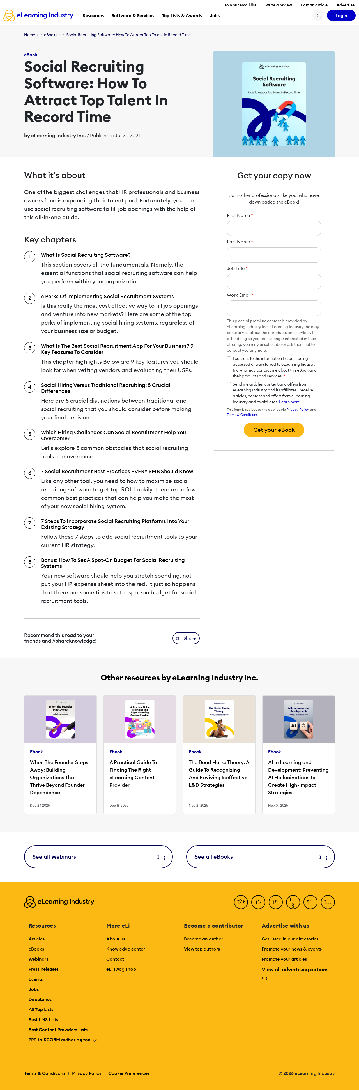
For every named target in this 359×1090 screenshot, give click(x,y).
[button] (186, 638)
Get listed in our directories (290, 939)
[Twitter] (258, 902)
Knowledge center (125, 949)
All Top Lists (41, 1009)
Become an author (203, 939)
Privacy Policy (298, 409)
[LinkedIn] (276, 902)
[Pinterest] (310, 902)
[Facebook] (241, 902)
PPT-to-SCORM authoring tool (63, 1039)
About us (115, 939)
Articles (37, 939)
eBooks (50, 34)
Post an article (314, 5)
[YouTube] (293, 902)
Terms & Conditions (242, 414)
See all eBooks (260, 856)
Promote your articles (284, 959)
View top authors (202, 949)
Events (36, 979)
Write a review (278, 5)
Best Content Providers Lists (58, 1029)
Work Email (240, 295)
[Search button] (318, 15)
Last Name (240, 241)
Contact (115, 959)
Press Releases (44, 969)
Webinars (38, 959)
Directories (40, 999)
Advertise (346, 5)
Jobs (34, 989)
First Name (240, 215)
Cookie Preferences (128, 1073)
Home (29, 34)
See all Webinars (98, 856)
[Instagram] (328, 902)
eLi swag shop (121, 969)
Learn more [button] (289, 401)
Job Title (237, 268)
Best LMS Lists (43, 1019)
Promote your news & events (292, 949)
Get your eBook (274, 429)
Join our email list (240, 5)
